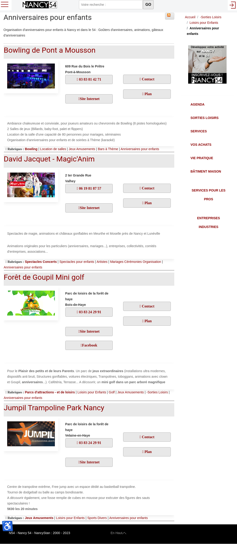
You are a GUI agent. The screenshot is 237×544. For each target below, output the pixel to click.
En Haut (119, 533)
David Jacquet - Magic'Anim (49, 159)
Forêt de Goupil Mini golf (44, 277)
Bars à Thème (108, 149)
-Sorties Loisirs (157, 392)
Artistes (102, 262)
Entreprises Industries (208, 222)
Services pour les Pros (208, 194)
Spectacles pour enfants (76, 262)
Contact (147, 79)
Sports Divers (97, 518)
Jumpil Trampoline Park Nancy (54, 407)
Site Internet (90, 99)
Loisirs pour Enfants (92, 392)
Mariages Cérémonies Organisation (135, 262)
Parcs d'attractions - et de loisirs (50, 392)
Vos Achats (200, 144)
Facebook (89, 345)
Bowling (31, 149)
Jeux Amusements (82, 149)
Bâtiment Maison (205, 171)
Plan (147, 94)
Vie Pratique (201, 158)
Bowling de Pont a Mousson (50, 50)
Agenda (197, 104)
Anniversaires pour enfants (140, 149)
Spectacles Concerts (41, 262)
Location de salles (53, 149)
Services (198, 131)
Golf (112, 392)
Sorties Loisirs (204, 118)
